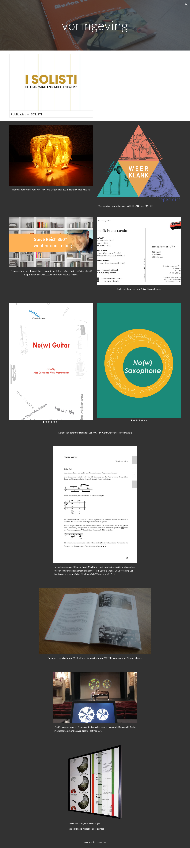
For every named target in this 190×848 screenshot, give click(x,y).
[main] (95, 25)
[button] (186, 4)
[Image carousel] (139, 251)
